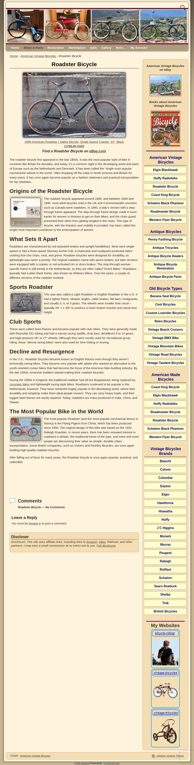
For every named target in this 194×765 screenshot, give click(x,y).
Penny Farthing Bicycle (165, 239)
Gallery (106, 47)
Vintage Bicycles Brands (165, 451)
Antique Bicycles (165, 231)
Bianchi (165, 461)
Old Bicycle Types (165, 288)
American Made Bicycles (166, 376)
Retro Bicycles (165, 321)
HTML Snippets (82, 763)
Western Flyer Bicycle (165, 220)
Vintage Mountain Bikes (165, 346)
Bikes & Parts (33, 47)
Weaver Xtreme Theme (170, 755)
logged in (35, 523)
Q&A (93, 47)
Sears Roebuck (165, 586)
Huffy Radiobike (165, 178)
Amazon (91, 541)
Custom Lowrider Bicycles (165, 313)
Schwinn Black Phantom (165, 203)
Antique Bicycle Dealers (165, 256)
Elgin (165, 494)
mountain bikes (20, 384)
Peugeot (165, 553)
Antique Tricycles (165, 247)
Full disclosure (106, 545)
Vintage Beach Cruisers (165, 329)
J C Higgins (165, 528)
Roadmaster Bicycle (165, 211)
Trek (165, 603)
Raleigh (165, 561)
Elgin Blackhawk (165, 170)
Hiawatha (165, 511)
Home (15, 47)
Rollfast (165, 569)
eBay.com (97, 151)
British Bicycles (165, 611)
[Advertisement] (74, 477)
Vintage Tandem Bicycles (165, 363)
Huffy (165, 519)
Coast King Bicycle (165, 195)
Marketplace (77, 47)
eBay (102, 541)
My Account (138, 47)
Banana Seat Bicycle (165, 296)
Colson (165, 469)
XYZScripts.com (112, 763)
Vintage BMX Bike (165, 338)
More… (121, 47)
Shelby (165, 594)
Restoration (55, 47)
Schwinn (165, 578)
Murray (165, 544)
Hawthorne (165, 503)
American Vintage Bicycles (38, 56)
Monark (165, 536)
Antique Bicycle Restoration (165, 266)
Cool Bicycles (165, 304)
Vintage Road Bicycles (165, 354)
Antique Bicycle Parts (165, 276)
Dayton (165, 486)
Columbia (165, 477)
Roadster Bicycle (165, 186)
